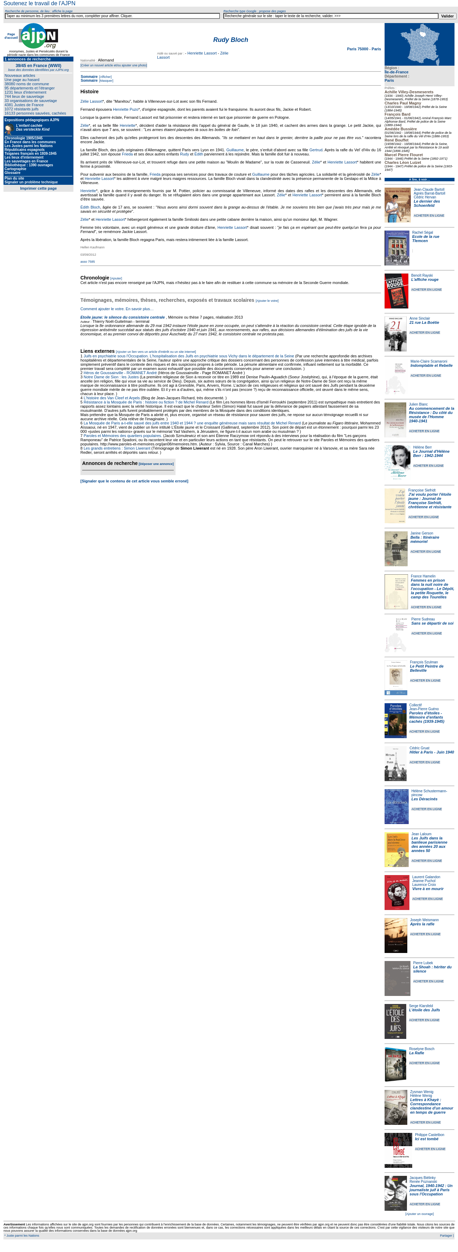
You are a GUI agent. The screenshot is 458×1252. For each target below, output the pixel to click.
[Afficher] (105, 77)
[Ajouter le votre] (267, 301)
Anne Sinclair (419, 318)
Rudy (184, 154)
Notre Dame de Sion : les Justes (111, 377)
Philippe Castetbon (429, 1135)
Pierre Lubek (423, 963)
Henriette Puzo (125, 109)
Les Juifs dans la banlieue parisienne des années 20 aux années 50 (430, 844)
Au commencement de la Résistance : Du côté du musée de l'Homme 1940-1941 (432, 414)
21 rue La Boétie (424, 322)
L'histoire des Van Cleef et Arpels (112, 398)
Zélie (84, 125)
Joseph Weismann (424, 920)
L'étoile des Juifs (424, 1010)
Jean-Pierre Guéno (424, 709)
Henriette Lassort (202, 53)
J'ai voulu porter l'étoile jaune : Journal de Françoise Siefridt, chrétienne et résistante (430, 500)
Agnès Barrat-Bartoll (429, 193)
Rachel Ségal (422, 232)
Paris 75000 (358, 49)
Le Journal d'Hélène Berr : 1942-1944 (431, 453)
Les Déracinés (425, 799)
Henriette (128, 125)
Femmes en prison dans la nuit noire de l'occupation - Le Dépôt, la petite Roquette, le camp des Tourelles (432, 588)
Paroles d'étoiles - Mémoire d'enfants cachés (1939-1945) (426, 717)
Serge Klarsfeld (421, 1006)
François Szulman (424, 662)
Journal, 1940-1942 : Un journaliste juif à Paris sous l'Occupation (431, 1190)
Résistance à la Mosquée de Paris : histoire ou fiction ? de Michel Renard (146, 402)
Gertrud (315, 150)
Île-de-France (396, 72)
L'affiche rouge (424, 279)
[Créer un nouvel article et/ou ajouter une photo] (113, 65)
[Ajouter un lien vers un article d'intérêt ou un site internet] (156, 352)
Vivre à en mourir (427, 889)
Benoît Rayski (422, 275)
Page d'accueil (11, 35)
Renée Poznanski (423, 1182)
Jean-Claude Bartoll (429, 189)
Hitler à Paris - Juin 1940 (431, 752)
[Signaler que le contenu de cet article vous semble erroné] (134, 481)
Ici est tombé (426, 1139)
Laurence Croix (424, 885)
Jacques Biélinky (423, 1178)
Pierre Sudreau (423, 619)
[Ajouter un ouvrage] (419, 1214)
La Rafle (416, 1053)
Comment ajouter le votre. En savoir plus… (117, 309)
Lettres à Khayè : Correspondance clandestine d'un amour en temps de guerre (431, 1106)
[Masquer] (105, 80)
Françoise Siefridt (422, 490)
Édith (198, 154)
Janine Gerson (421, 533)
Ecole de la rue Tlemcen (425, 238)
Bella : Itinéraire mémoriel (424, 539)
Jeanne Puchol (423, 881)
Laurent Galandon (426, 877)
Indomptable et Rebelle (431, 365)
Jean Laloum (421, 834)
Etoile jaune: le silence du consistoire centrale (122, 317)
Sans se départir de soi (432, 623)
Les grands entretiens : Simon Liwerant (117, 448)
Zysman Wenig (422, 1092)
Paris (389, 80)
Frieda (127, 154)
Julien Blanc (418, 404)
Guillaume (235, 150)
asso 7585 (87, 261)
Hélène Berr (422, 447)
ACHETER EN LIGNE (429, 215)
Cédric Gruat (419, 748)
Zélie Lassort (91, 101)
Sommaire (89, 77)
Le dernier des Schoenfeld (427, 203)
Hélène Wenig (421, 1096)
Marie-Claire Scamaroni (428, 361)
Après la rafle (422, 924)
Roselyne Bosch (421, 1049)
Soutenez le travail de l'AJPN (39, 3)
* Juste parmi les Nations (21, 1235)
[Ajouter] (116, 278)
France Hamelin (423, 576)
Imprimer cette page (38, 188)
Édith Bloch (90, 207)
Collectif (415, 705)
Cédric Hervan (425, 197)
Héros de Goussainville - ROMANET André (120, 373)
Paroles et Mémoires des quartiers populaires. (123, 436)
